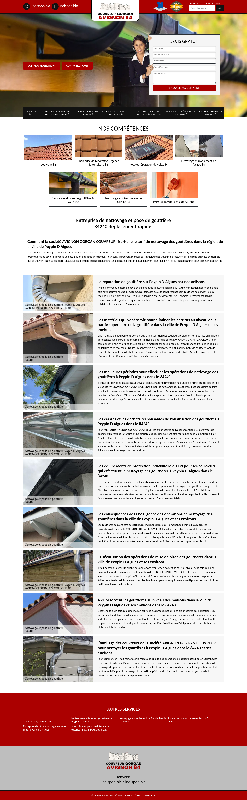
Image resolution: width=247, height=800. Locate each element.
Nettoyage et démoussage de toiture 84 (181, 113)
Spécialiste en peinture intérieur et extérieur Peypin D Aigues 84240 (90, 728)
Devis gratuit (149, 795)
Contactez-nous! (77, 65)
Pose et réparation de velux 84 (87, 113)
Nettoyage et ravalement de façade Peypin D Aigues (143, 720)
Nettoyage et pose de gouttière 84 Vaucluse (148, 113)
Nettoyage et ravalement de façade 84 (116, 113)
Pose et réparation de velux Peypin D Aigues (188, 720)
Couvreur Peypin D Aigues (37, 721)
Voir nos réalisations (42, 65)
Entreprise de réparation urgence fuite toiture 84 (56, 113)
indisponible (36, 5)
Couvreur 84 (30, 113)
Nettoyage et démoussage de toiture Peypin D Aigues (91, 720)
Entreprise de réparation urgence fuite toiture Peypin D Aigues (44, 728)
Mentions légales (132, 795)
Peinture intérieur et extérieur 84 (210, 113)
